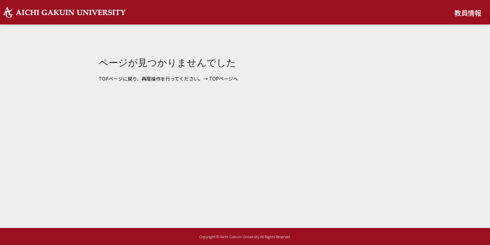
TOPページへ (223, 78)
